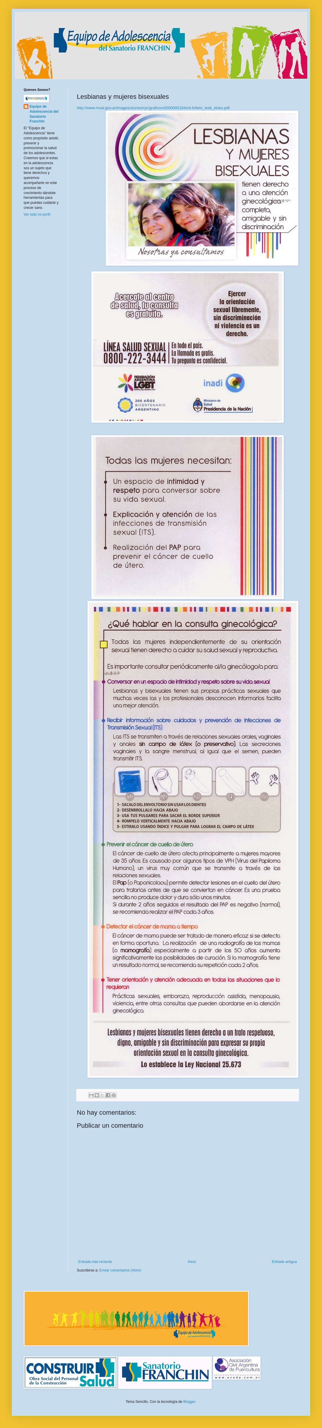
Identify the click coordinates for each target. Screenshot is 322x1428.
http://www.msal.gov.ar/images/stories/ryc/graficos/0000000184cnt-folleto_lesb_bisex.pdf (153, 108)
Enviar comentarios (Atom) (120, 1270)
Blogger (189, 1402)
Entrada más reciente (95, 1262)
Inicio (192, 1262)
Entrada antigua (284, 1262)
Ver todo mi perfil (37, 214)
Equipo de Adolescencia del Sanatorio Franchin (44, 113)
